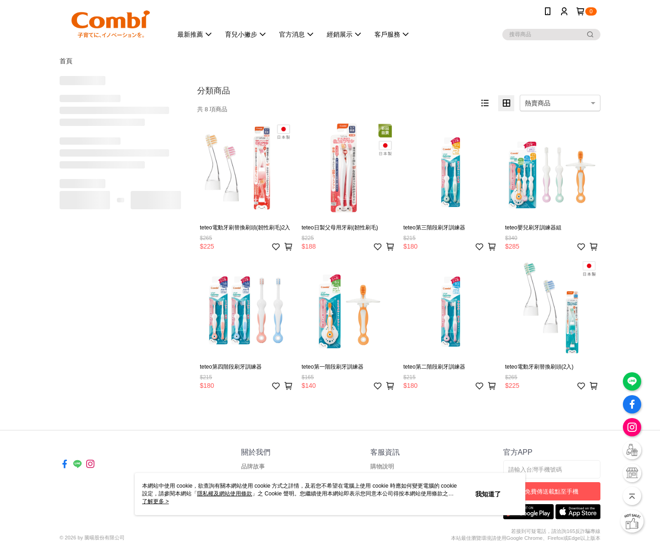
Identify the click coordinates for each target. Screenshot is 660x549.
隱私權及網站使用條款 (224, 493)
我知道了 (488, 494)
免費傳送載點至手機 (551, 491)
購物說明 (382, 466)
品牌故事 (253, 466)
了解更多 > (155, 501)
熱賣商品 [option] (537, 103)
